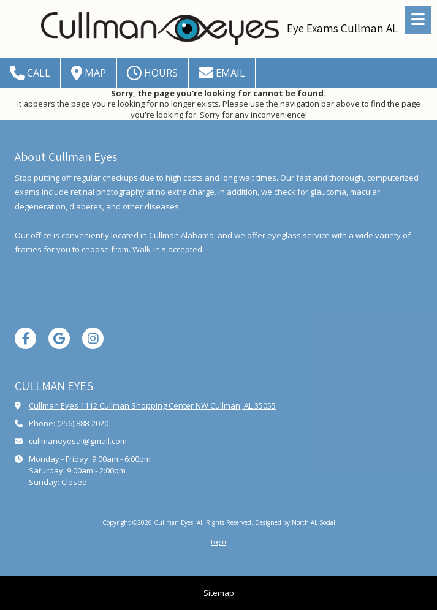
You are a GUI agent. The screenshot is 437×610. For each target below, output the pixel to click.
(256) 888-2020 (82, 423)
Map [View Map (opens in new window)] (88, 73)
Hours (152, 73)
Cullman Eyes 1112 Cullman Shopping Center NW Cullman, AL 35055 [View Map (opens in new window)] (152, 405)
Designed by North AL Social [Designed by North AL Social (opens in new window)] (295, 522)
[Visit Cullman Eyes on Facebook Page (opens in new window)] (25, 338)
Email (222, 73)
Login (218, 542)
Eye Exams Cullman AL (342, 28)
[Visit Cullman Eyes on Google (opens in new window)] (59, 338)
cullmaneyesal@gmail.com (78, 440)
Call (30, 73)
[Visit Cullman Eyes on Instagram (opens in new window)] (93, 338)
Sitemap (218, 592)
